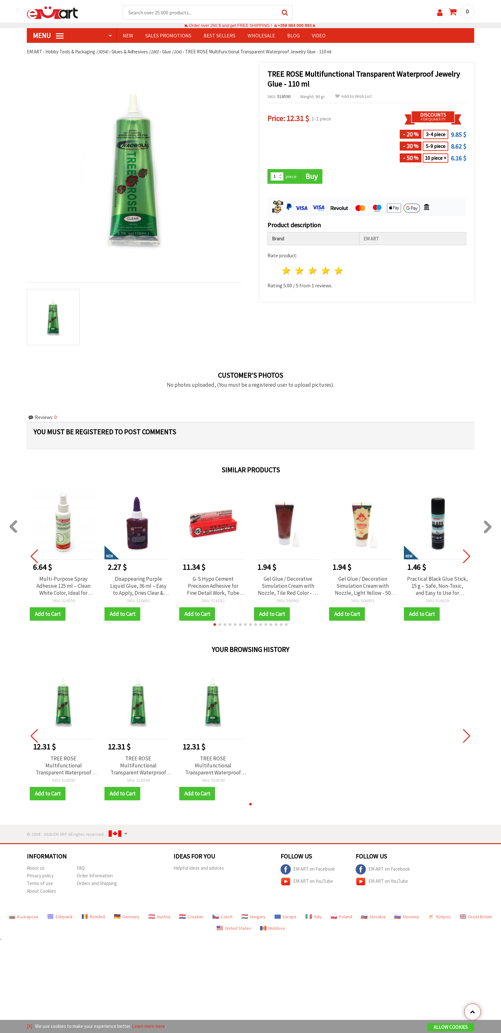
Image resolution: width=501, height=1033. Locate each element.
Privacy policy (40, 876)
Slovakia (373, 917)
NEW (128, 35)
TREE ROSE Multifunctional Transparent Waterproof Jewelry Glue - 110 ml (63, 765)
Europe (285, 916)
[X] (29, 1026)
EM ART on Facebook (308, 869)
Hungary (254, 917)
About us (36, 868)
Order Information (95, 876)
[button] (214, 624)
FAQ (81, 868)
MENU (48, 35)
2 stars (299, 270)
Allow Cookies (451, 1027)
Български (23, 916)
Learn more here (148, 1026)
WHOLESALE (261, 35)
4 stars (325, 270)
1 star (286, 270)
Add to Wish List (353, 96)
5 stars (338, 270)
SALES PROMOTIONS (168, 35)
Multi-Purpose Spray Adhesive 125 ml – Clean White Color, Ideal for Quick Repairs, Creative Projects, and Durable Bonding (63, 585)
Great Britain (476, 916)
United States (234, 928)
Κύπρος (439, 916)
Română (93, 916)
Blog (293, 35)
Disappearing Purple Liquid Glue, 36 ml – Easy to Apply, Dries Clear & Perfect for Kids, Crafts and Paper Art (138, 585)
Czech (222, 917)
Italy (313, 917)
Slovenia (406, 917)
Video (319, 35)
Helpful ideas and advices (198, 868)
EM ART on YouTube (307, 881)
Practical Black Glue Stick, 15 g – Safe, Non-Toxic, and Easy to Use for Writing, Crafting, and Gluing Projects (437, 585)
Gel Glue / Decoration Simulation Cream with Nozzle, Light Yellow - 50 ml (362, 585)
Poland (341, 917)
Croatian (191, 917)
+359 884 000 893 (295, 25)
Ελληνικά (60, 916)
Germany (127, 917)
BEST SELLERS (219, 35)
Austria (159, 917)
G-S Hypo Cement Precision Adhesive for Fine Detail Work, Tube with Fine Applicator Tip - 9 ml (213, 585)
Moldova (272, 928)
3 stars (313, 270)
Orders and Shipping (97, 883)
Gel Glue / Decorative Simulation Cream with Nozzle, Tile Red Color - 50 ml (288, 585)
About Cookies (41, 891)
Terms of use (40, 883)
